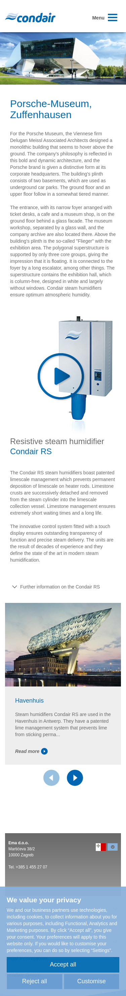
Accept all (63, 964)
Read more (31, 751)
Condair (30, 17)
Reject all (34, 981)
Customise (91, 981)
